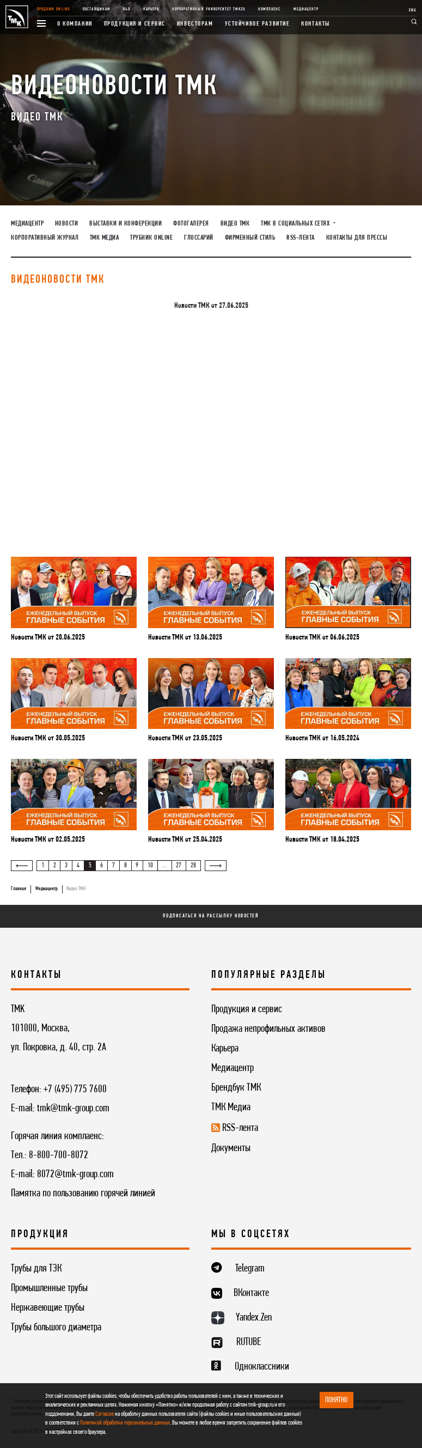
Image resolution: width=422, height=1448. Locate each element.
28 (193, 865)
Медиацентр (306, 9)
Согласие (104, 1414)
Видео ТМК (235, 224)
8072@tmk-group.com (75, 1174)
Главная (18, 889)
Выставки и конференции (125, 224)
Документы (230, 1148)
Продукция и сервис (135, 24)
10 (150, 865)
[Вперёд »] (216, 865)
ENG (412, 10)
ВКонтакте (251, 1293)
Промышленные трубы (49, 1288)
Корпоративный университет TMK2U (208, 9)
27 (178, 865)
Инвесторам (195, 24)
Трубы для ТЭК (36, 1268)
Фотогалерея (191, 224)
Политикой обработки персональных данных (125, 1423)
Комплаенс (269, 9)
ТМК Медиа (104, 238)
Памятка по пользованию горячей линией (83, 1193)
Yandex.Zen (254, 1317)
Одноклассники (262, 1366)
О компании (75, 24)
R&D (126, 9)
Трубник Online (151, 238)
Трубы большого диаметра (56, 1327)
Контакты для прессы (357, 238)
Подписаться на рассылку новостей (211, 916)
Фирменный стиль (250, 238)
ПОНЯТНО (336, 1400)
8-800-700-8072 (58, 1155)
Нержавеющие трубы (47, 1308)
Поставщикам (97, 9)
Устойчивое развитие (257, 24)
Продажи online (53, 9)
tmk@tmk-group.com (73, 1108)
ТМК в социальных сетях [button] (296, 224)
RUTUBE (248, 1342)
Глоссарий (198, 238)
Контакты (315, 24)
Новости (66, 224)
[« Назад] (22, 865)
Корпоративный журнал (44, 238)
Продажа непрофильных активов (268, 1029)
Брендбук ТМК (236, 1087)
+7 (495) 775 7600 (75, 1089)
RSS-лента (300, 238)
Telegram (250, 1268)
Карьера (151, 9)
